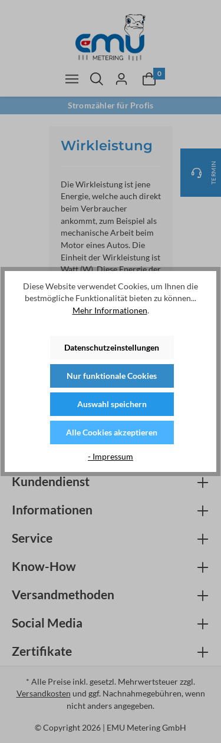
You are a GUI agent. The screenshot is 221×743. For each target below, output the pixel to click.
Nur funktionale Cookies (112, 376)
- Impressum (110, 456)
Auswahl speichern (112, 404)
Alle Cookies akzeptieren (111, 432)
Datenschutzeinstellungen (111, 347)
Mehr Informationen (109, 310)
